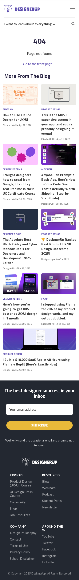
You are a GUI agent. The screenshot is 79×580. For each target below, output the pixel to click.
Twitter (47, 543)
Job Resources (20, 515)
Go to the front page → (39, 64)
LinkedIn (48, 562)
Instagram (49, 556)
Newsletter (50, 507)
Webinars (49, 488)
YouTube (48, 536)
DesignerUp (47, 203)
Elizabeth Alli (10, 125)
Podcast (48, 494)
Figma (44, 298)
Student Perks (52, 501)
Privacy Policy (20, 552)
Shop (13, 508)
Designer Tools (12, 234)
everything (45, 24)
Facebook (49, 549)
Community (18, 502)
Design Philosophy (23, 533)
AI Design (8, 109)
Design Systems (12, 169)
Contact (15, 539)
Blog (45, 481)
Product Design (50, 109)
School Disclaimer (22, 558)
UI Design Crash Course (21, 493)
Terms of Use (19, 545)
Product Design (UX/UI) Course (21, 483)
